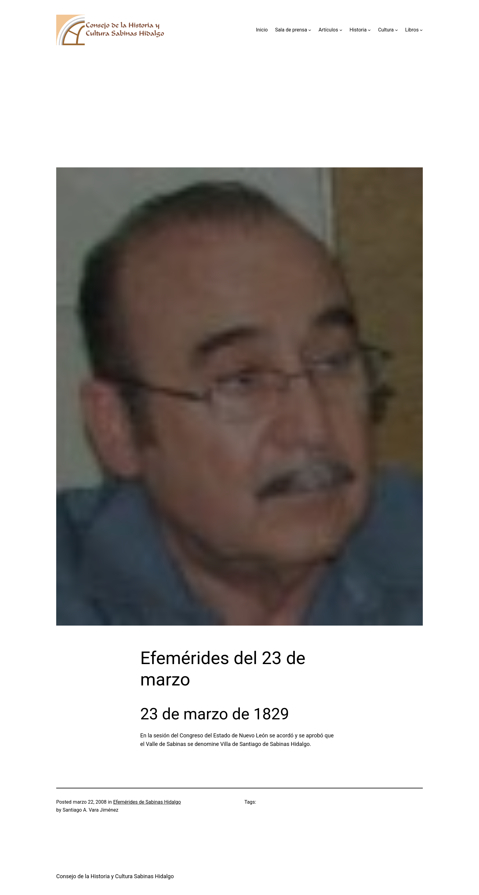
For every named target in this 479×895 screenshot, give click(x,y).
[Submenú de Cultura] (396, 29)
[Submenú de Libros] (421, 29)
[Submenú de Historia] (369, 29)
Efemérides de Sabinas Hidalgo (147, 802)
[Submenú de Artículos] (340, 29)
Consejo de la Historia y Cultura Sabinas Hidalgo (115, 876)
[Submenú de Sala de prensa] (309, 29)
